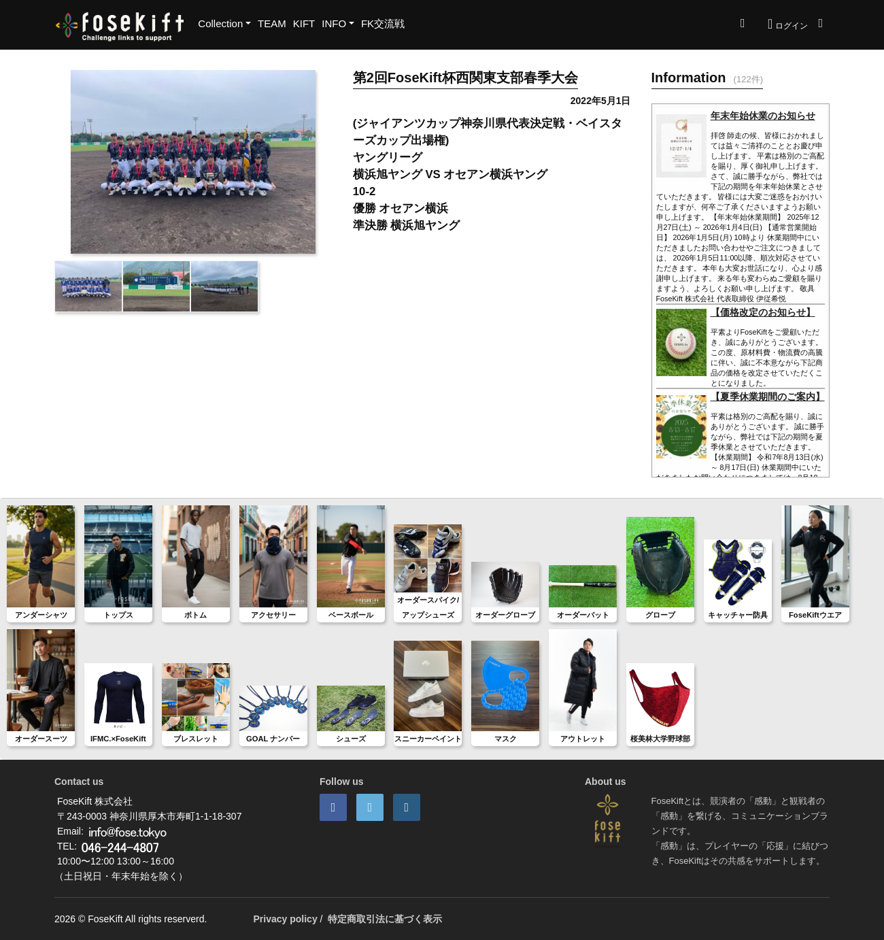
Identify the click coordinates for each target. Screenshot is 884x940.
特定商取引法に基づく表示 (385, 918)
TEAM (272, 23)
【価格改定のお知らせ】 (763, 312)
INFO (334, 23)
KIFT (304, 23)
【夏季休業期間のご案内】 (768, 396)
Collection (220, 23)
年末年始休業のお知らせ (763, 115)
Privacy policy (286, 918)
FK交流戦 (383, 23)
